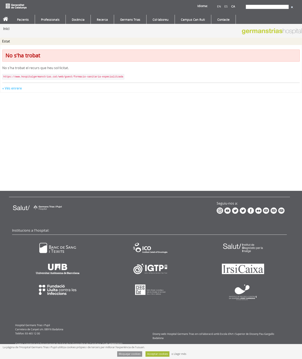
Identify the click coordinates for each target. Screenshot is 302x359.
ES (226, 6)
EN (219, 6)
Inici (6, 28)
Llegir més (180, 354)
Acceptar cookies (157, 354)
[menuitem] (23, 19)
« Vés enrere (12, 88)
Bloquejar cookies (129, 354)
